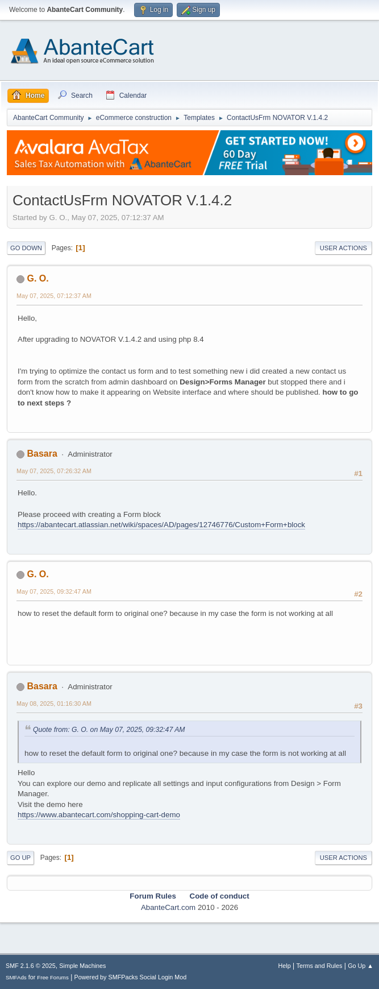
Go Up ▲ (360, 965)
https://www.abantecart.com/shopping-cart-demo (99, 814)
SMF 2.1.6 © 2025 (31, 965)
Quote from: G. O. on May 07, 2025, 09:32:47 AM (109, 730)
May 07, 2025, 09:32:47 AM (53, 591)
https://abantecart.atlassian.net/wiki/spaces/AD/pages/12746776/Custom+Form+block (161, 524)
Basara (42, 453)
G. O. (37, 278)
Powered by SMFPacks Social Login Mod (130, 977)
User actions (343, 248)
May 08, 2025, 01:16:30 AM (53, 703)
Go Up (20, 857)
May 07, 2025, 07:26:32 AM (53, 470)
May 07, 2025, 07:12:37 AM (53, 295)
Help (284, 965)
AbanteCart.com (168, 907)
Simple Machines (82, 965)
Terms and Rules (320, 965)
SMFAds (16, 977)
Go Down (26, 248)
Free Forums (53, 977)
